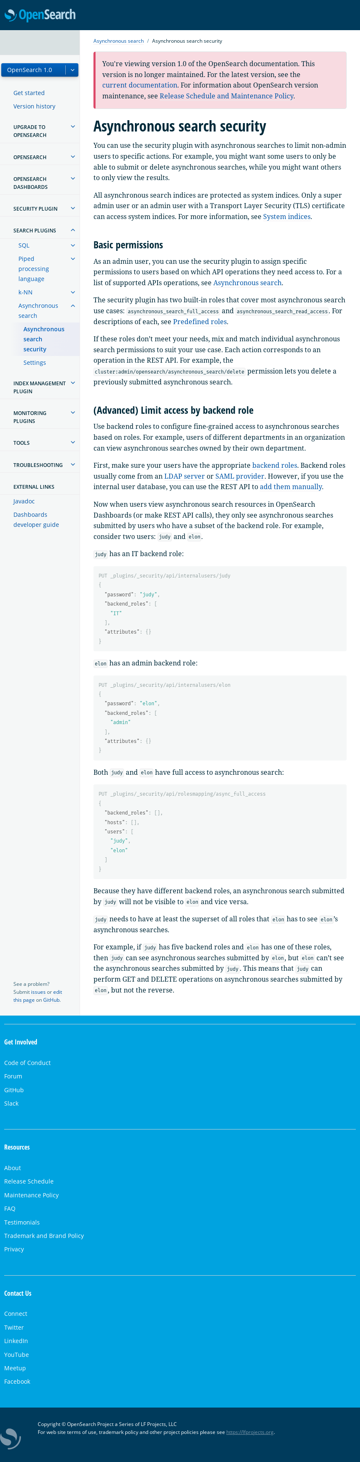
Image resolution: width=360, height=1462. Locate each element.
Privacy (14, 1249)
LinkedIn (16, 1341)
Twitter (14, 1327)
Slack (11, 1103)
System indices (287, 216)
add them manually (291, 486)
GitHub (51, 999)
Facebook (17, 1381)
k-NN (25, 292)
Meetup (15, 1368)
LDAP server (184, 476)
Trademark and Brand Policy (44, 1236)
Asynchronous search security (44, 339)
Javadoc (24, 501)
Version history (34, 106)
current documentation (139, 85)
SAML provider (239, 476)
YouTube (16, 1355)
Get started (29, 93)
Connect (15, 1314)
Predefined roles (200, 321)
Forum (13, 1076)
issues (38, 991)
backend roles (274, 465)
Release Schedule (29, 1181)
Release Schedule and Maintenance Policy (226, 96)
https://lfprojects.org (250, 1432)
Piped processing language (33, 269)
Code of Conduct (27, 1063)
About (12, 1168)
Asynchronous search (38, 311)
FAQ (10, 1208)
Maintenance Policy (31, 1195)
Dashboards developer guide (36, 520)
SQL (23, 245)
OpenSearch (40, 16)
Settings (34, 362)
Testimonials (22, 1222)
